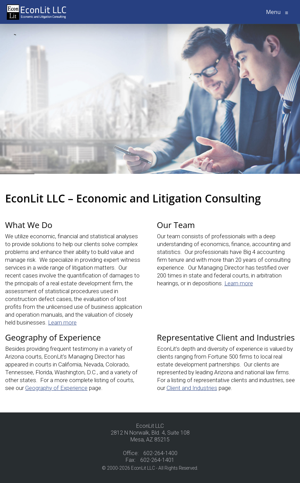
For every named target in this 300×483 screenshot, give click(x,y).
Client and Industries (192, 387)
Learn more (62, 322)
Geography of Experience (56, 387)
